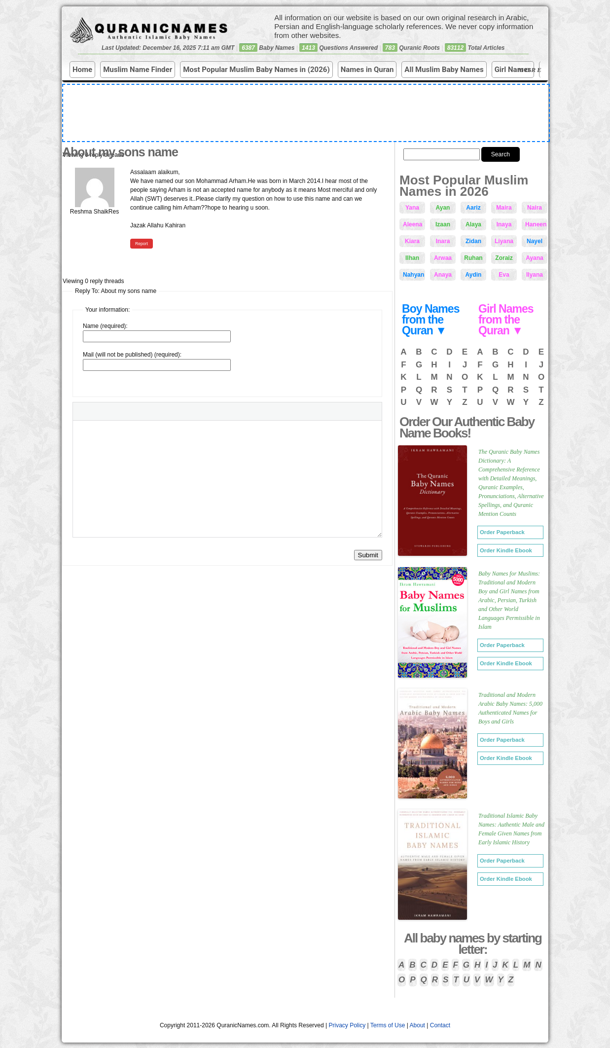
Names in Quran (367, 69)
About (417, 1025)
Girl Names (513, 69)
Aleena (412, 224)
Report (141, 243)
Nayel (534, 241)
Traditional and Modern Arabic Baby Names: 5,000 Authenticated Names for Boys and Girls (510, 708)
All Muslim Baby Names (443, 69)
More (531, 69)
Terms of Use (387, 1025)
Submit (368, 555)
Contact (440, 1025)
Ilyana (534, 274)
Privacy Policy (347, 1025)
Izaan (442, 224)
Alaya (473, 224)
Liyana (504, 241)
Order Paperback (502, 532)
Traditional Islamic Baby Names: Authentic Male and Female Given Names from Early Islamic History (511, 829)
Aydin (474, 274)
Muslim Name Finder (137, 69)
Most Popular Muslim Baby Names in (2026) (256, 69)
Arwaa (443, 257)
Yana (412, 207)
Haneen (535, 224)
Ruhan (473, 257)
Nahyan (413, 274)
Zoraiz (503, 257)
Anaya (443, 274)
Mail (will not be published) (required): (132, 354)
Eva (504, 274)
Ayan (443, 207)
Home (82, 69)
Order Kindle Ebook (506, 550)
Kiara (412, 241)
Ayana (534, 257)
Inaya (504, 224)
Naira (534, 207)
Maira (503, 207)
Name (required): (105, 326)
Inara (443, 241)
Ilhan (412, 257)
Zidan (473, 241)
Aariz (473, 207)
